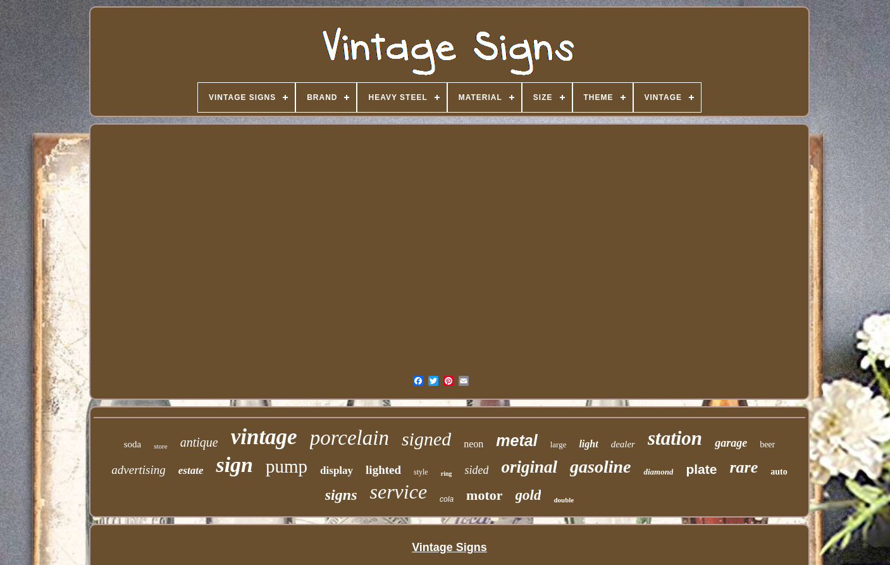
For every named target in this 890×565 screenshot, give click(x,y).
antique (199, 442)
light (588, 443)
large (558, 444)
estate (191, 470)
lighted (383, 469)
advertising (138, 469)
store (160, 446)
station (675, 438)
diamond (658, 471)
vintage (264, 437)
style (421, 472)
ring (446, 473)
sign (234, 464)
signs (341, 495)
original (529, 466)
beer (767, 444)
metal (516, 440)
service (398, 491)
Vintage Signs (449, 547)
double (563, 500)
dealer (623, 444)
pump (286, 466)
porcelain (349, 437)
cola (447, 499)
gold (528, 495)
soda (133, 444)
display (336, 470)
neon (473, 443)
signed (426, 438)
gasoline (600, 466)
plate (701, 469)
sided (476, 470)
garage (731, 443)
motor (484, 495)
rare (743, 467)
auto (778, 471)
